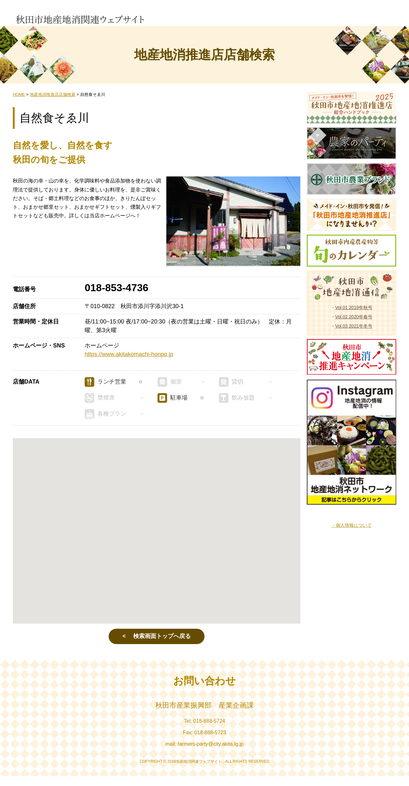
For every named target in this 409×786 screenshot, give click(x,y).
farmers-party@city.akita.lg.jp (210, 754)
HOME (19, 104)
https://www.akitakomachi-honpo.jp (129, 364)
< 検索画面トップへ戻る (156, 646)
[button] (156, 535)
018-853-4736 (116, 298)
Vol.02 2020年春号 (353, 326)
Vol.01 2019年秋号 (353, 317)
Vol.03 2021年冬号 (353, 336)
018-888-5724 (209, 731)
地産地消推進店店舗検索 (286, 16)
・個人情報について (351, 535)
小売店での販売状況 (218, 16)
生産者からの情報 (184, 16)
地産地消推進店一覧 (250, 16)
